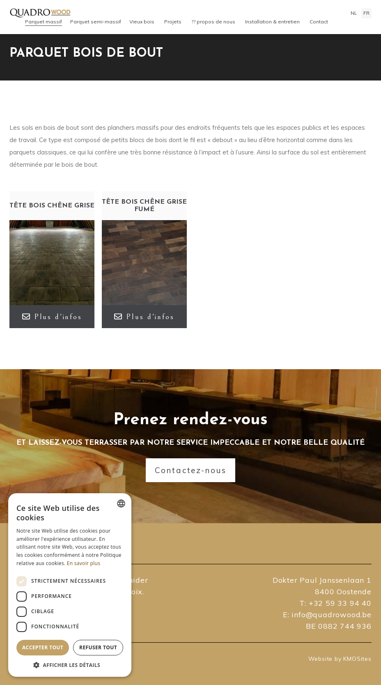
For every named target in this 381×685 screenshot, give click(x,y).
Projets (172, 21)
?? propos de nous (213, 21)
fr (366, 13)
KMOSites (357, 658)
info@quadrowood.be (331, 614)
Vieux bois (141, 21)
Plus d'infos (52, 316)
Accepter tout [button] (42, 647)
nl (354, 13)
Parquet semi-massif (95, 21)
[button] (69, 665)
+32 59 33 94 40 (340, 603)
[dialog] (69, 585)
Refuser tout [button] (98, 647)
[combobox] (121, 503)
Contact (319, 21)
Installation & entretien (272, 21)
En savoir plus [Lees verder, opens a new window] (83, 563)
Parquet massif (43, 21)
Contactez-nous (191, 470)
